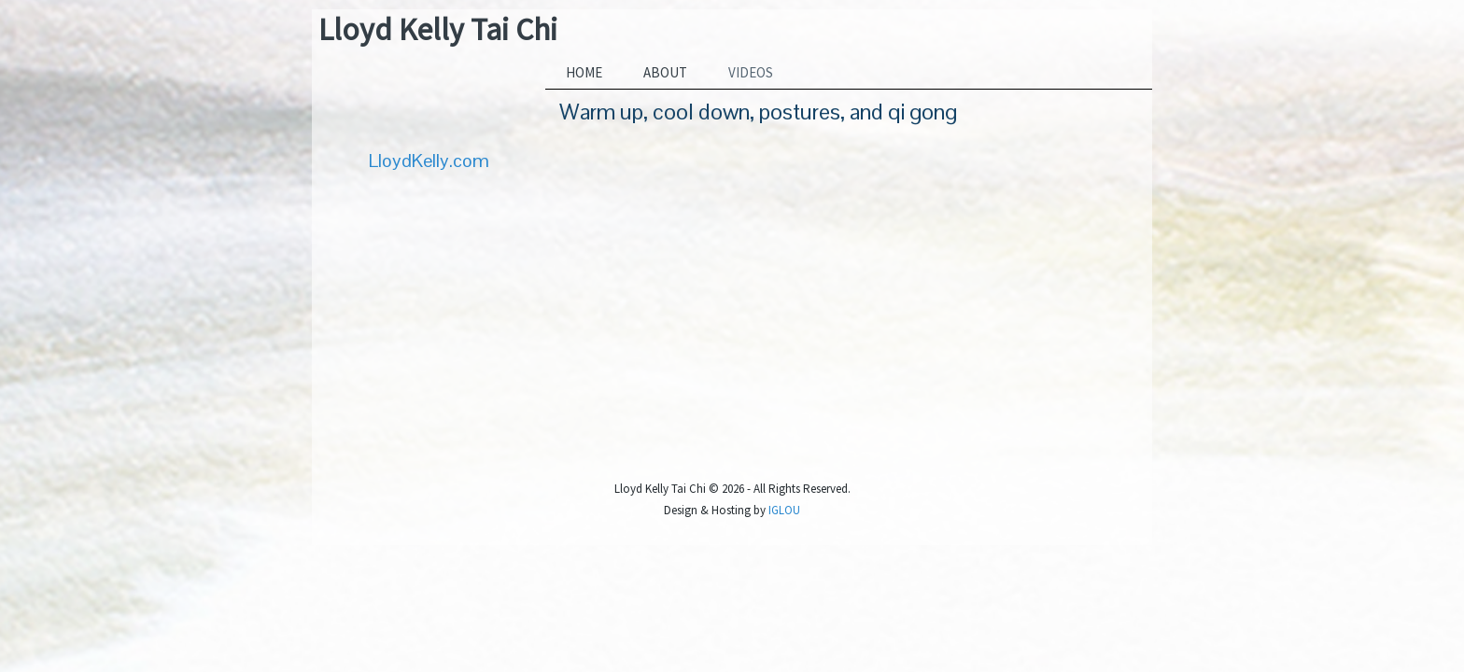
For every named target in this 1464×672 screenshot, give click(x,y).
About (665, 72)
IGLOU (784, 510)
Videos (750, 72)
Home (584, 72)
